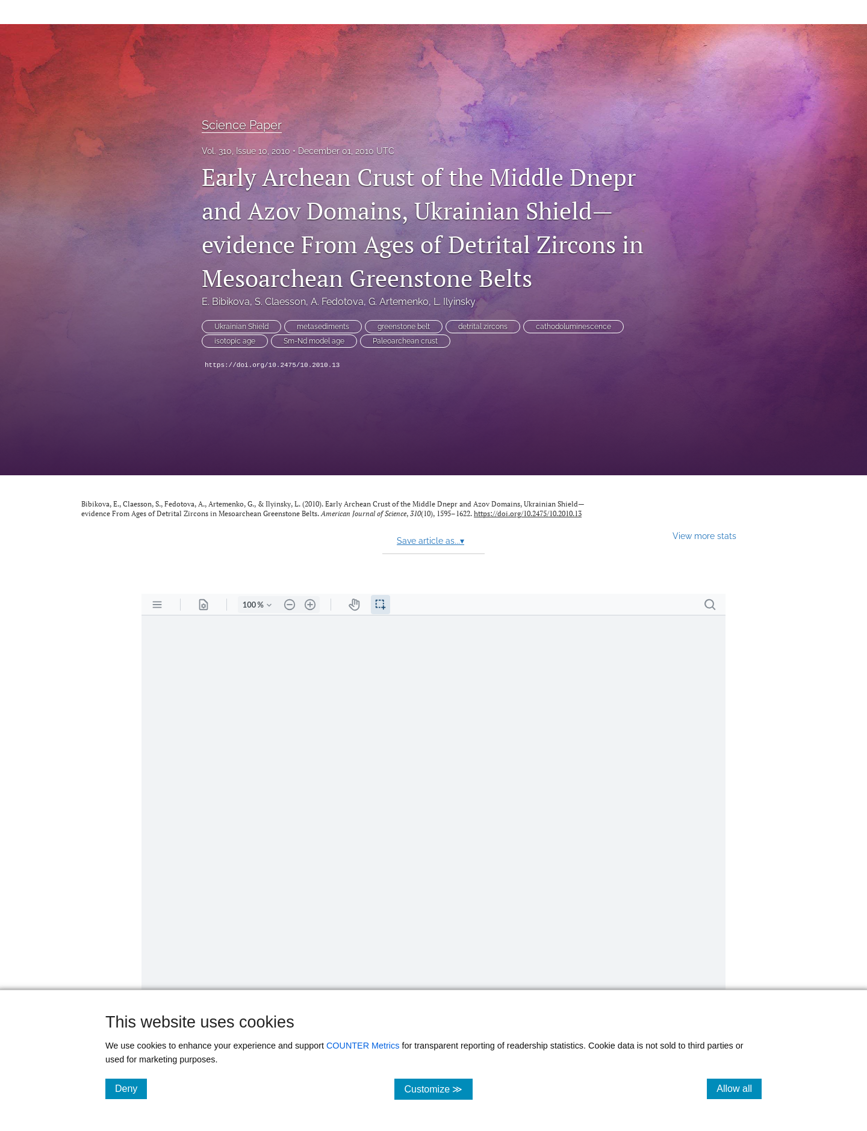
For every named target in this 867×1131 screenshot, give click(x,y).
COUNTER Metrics (363, 1045)
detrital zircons (483, 326)
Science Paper (242, 125)
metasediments (323, 326)
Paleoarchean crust (405, 341)
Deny (131, 1088)
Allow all (739, 1088)
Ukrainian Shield (241, 326)
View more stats (704, 536)
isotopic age (234, 341)
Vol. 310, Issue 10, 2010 (246, 151)
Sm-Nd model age (314, 341)
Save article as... (430, 541)
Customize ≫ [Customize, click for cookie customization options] (438, 1088)
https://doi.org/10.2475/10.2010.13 (272, 365)
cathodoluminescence (573, 326)
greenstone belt (404, 326)
